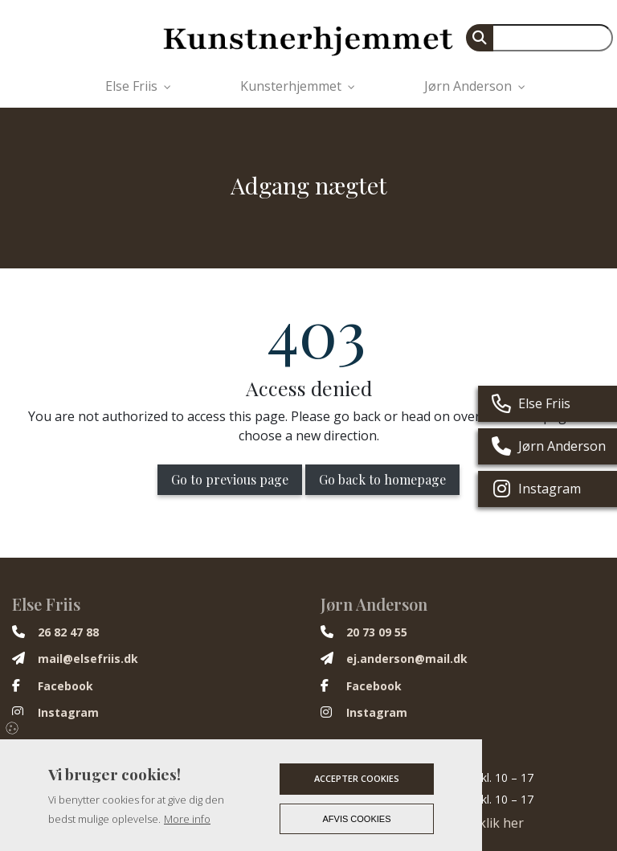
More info (187, 819)
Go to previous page (229, 479)
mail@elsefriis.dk (88, 659)
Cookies (13, 727)
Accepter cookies (356, 778)
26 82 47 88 (68, 632)
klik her (501, 823)
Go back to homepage (382, 479)
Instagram (68, 713)
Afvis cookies (357, 819)
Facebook (65, 686)
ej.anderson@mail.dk (407, 659)
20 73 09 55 (376, 632)
